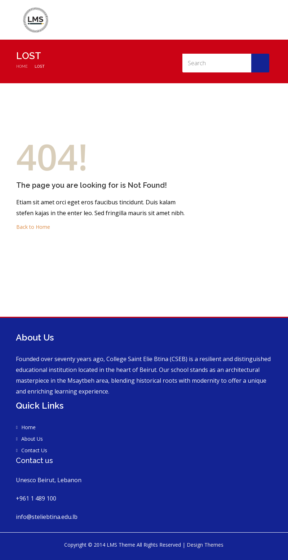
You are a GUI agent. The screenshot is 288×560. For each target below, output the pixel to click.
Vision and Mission (223, 20)
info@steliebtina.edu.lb (46, 517)
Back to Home (33, 226)
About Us (186, 20)
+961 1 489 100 (36, 498)
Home (163, 20)
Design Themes (205, 544)
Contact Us (263, 20)
